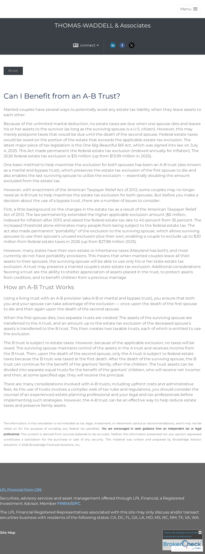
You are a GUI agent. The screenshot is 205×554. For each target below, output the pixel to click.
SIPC (75, 503)
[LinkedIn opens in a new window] (113, 47)
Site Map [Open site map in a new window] (7, 532)
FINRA (63, 503)
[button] (189, 9)
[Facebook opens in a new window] (122, 47)
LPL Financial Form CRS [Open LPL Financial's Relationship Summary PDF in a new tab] (21, 489)
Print (13, 71)
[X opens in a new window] (132, 47)
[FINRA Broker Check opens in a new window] (182, 540)
